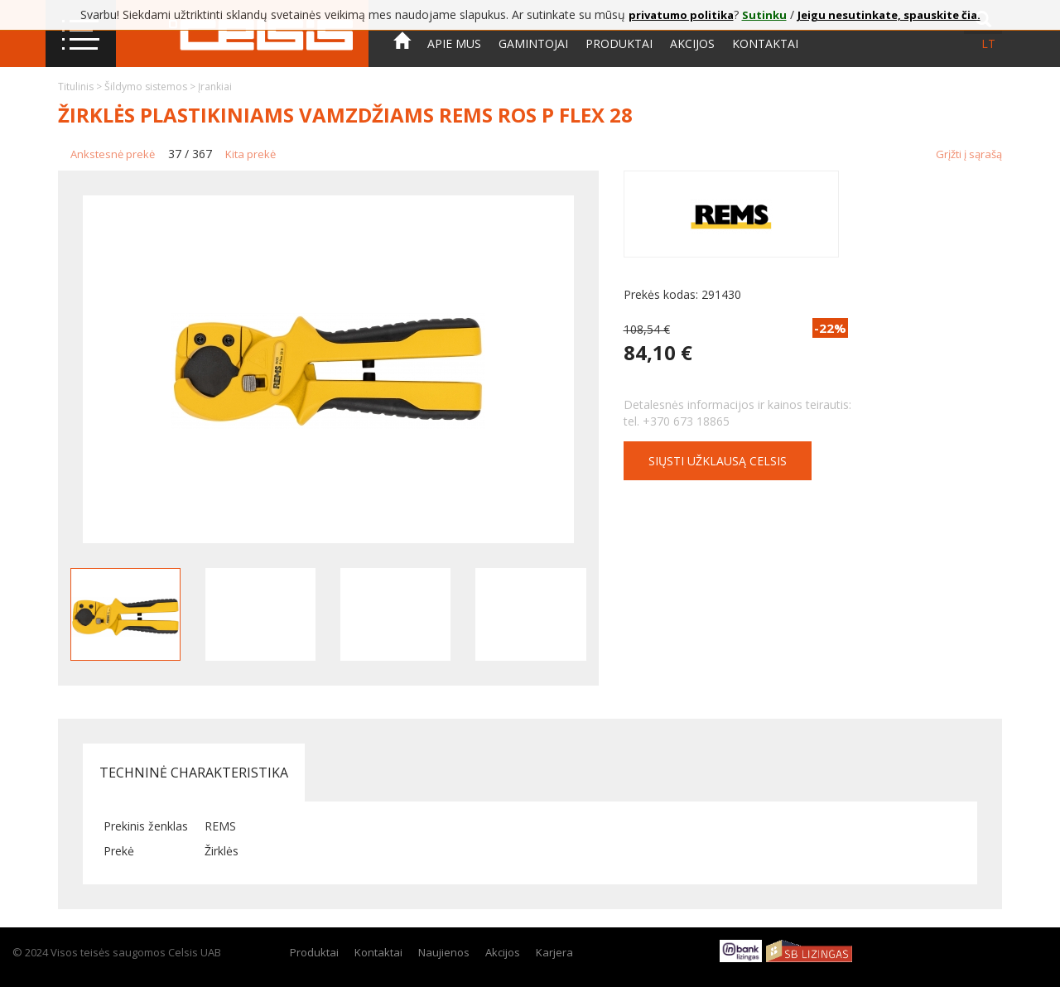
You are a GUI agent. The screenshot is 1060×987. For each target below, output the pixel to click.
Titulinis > (81, 86)
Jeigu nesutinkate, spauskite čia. (888, 14)
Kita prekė (250, 154)
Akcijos (692, 43)
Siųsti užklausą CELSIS (717, 461)
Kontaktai (765, 43)
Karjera (554, 952)
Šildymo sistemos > (151, 86)
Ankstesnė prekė (112, 154)
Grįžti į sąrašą (969, 154)
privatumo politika (681, 14)
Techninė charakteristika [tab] (193, 772)
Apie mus (454, 43)
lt (988, 43)
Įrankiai (215, 86)
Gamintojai (533, 43)
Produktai (619, 43)
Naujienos (444, 952)
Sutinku (764, 14)
